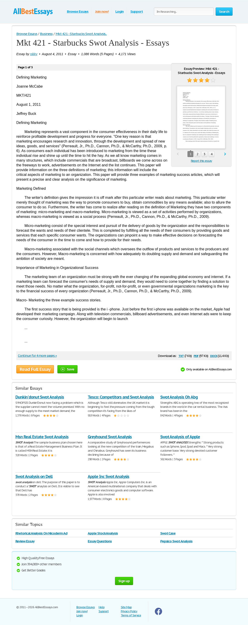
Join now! (102, 11)
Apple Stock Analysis (103, 533)
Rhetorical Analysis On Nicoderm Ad (41, 533)
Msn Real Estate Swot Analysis (41, 436)
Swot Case (168, 533)
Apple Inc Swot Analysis (108, 476)
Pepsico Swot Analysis (176, 541)
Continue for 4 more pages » (37, 356)
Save (67, 369)
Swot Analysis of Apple (180, 436)
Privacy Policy (129, 611)
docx (213, 355)
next (225, 154)
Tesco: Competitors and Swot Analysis (121, 397)
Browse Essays (77, 11)
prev (178, 154)
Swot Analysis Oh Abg (179, 397)
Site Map (126, 607)
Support (136, 11)
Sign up (124, 581)
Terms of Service (131, 615)
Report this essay (201, 161)
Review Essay (24, 541)
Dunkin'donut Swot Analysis (39, 397)
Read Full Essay (35, 369)
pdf (196, 355)
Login (119, 11)
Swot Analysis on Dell (34, 476)
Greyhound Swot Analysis (110, 436)
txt (181, 355)
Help (102, 607)
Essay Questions (100, 541)
